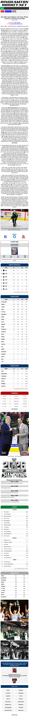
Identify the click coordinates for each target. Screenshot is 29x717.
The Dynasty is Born (6, 487)
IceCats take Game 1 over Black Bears (10, 501)
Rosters (21, 698)
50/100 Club (8, 704)
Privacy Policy (8, 710)
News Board (21, 701)
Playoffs (8, 696)
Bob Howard (17, 22)
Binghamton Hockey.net (16, 23)
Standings (20, 693)
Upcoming (8, 11)
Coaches (8, 693)
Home (2, 8)
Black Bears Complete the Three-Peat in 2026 (11, 483)
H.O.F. (20, 696)
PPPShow (21, 704)
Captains (21, 690)
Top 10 (8, 698)
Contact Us (21, 710)
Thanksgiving (8, 707)
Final (14, 11)
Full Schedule (14, 409)
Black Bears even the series (7, 497)
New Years (8, 701)
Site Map (21, 707)
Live (3, 11)
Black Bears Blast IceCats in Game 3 (9, 492)
